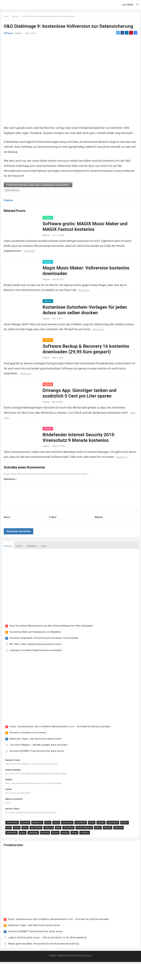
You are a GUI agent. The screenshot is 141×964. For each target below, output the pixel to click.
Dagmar (19, 34)
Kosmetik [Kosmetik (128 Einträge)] (24, 824)
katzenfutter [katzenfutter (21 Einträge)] (112, 824)
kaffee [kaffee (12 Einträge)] (89, 829)
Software (16, 17)
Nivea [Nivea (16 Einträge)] (16, 829)
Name (8, 517)
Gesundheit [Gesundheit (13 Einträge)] (60, 829)
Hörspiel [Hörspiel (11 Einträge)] (99, 829)
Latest (18, 544)
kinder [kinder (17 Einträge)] (8, 829)
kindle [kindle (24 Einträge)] (90, 824)
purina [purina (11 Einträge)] (8, 834)
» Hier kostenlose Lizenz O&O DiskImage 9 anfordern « (39, 184)
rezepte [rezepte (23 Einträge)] (100, 824)
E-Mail (53, 517)
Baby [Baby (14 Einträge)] (50, 829)
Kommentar (11, 479)
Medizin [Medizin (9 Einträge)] (51, 834)
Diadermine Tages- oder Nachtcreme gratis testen (35, 740)
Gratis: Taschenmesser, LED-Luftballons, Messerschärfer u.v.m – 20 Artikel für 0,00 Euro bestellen (59, 727)
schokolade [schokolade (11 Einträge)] (123, 829)
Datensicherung (12, 190)
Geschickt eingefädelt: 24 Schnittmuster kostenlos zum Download (43, 638)
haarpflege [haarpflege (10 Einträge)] (19, 834)
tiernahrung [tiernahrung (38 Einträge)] (66, 824)
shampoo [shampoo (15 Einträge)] (40, 829)
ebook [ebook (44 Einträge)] (55, 824)
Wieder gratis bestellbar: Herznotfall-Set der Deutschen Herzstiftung (44, 945)
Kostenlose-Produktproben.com (76, 957)
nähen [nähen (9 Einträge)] (60, 834)
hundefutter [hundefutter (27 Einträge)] (80, 824)
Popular (7, 544)
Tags (42, 544)
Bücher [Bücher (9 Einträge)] (41, 834)
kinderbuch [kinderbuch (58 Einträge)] (36, 824)
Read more (30, 251)
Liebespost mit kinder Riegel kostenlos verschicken (35, 650)
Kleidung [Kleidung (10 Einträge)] (31, 834)
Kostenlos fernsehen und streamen (27, 734)
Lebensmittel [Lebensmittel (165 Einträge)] (11, 824)
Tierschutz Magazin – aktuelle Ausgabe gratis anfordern (38, 746)
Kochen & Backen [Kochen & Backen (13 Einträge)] (76, 829)
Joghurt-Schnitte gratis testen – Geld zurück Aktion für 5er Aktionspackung (48, 938)
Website (98, 517)
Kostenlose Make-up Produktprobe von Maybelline (34, 632)
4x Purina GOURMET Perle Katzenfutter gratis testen (36, 752)
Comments (30, 544)
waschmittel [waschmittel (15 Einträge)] (28, 829)
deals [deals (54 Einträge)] (47, 824)
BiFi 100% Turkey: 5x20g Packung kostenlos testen (35, 644)
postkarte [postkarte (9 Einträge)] (70, 834)
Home (7, 17)
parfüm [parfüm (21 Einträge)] (124, 824)
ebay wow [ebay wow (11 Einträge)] (110, 829)
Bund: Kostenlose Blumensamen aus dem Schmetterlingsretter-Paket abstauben (50, 626)
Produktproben (14, 847)
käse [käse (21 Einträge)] (132, 824)
